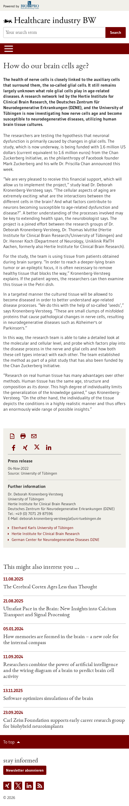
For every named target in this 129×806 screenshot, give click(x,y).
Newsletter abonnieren (25, 770)
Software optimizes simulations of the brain (48, 698)
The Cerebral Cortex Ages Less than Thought (50, 587)
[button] (13, 448)
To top (9, 742)
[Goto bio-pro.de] (22, 5)
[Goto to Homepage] (53, 21)
